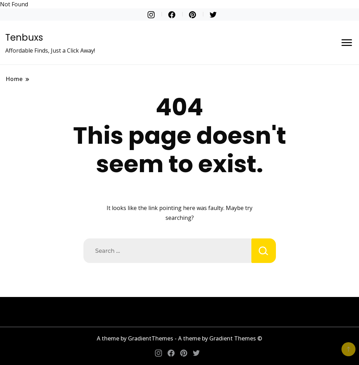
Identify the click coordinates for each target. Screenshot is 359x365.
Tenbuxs (24, 37)
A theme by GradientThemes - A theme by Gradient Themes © (179, 338)
